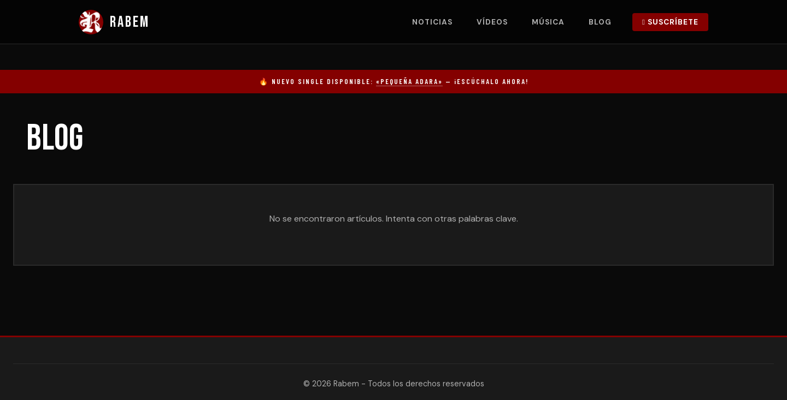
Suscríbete (670, 22)
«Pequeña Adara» (409, 81)
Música (548, 22)
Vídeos (492, 22)
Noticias (432, 22)
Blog (600, 22)
